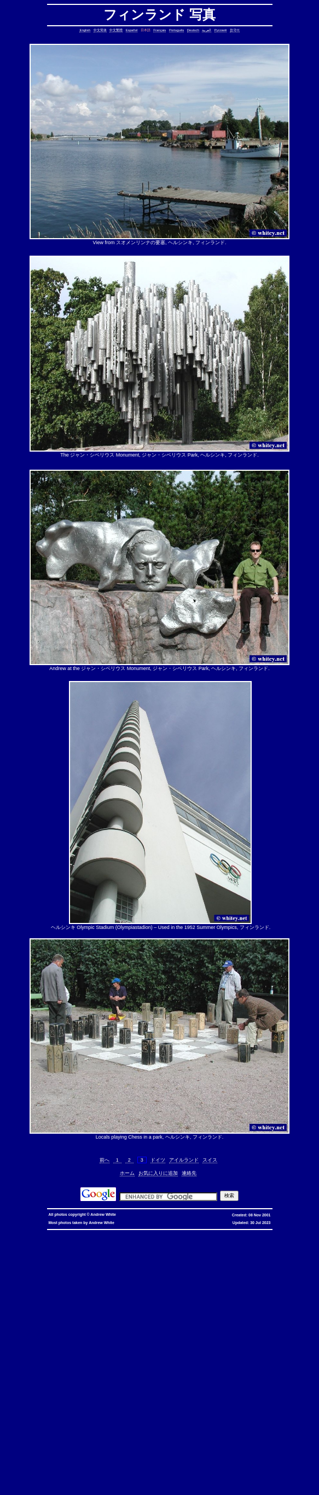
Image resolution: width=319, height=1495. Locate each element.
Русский (220, 30)
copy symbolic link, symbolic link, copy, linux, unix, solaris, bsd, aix (201, 1263)
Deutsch (193, 30)
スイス (209, 1160)
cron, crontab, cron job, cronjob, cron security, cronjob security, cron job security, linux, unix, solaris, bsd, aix (153, 1272)
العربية (206, 30)
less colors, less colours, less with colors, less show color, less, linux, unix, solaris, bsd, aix (100, 1364)
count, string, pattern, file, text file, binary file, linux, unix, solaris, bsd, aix (242, 1303)
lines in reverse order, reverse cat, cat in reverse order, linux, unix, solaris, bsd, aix (139, 1320)
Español (132, 30)
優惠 (284, 1233)
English (84, 30)
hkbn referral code (70, 1233)
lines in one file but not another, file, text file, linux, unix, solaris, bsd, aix (115, 1316)
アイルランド (184, 1160)
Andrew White (103, 1214)
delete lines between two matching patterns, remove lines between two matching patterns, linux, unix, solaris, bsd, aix (121, 1307)
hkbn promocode (141, 1233)
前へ (104, 1160)
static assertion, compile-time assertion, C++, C (189, 1259)
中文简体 (100, 30)
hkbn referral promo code (27, 1233)
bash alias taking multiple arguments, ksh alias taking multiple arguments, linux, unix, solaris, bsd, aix (178, 1412)
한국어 (235, 30)
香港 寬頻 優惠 (244, 1233)
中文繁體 (116, 30)
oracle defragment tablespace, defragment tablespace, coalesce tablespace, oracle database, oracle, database (144, 1403)
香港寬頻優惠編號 (26, 1237)
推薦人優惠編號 (60, 1237)
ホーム (127, 1173)
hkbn (194, 1233)
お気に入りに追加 (158, 1173)
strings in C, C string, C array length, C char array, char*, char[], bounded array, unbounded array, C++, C (105, 1285)
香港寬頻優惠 (303, 1233)
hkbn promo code (107, 1233)
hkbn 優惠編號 (215, 1233)
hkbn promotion (174, 1233)
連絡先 (189, 1173)
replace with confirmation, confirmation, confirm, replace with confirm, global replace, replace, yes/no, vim (164, 1487)
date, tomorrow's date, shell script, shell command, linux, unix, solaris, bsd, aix (163, 1276)
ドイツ (157, 1160)
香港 (264, 1233)
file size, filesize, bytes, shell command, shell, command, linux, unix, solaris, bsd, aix (130, 1351)
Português (176, 30)
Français (159, 30)
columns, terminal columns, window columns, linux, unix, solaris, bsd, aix (112, 1473)
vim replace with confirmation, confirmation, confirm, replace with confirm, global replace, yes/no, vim (186, 1482)
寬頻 (274, 1233)
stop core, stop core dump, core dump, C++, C (118, 1268)
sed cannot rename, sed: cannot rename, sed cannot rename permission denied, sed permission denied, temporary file (159, 1414)
